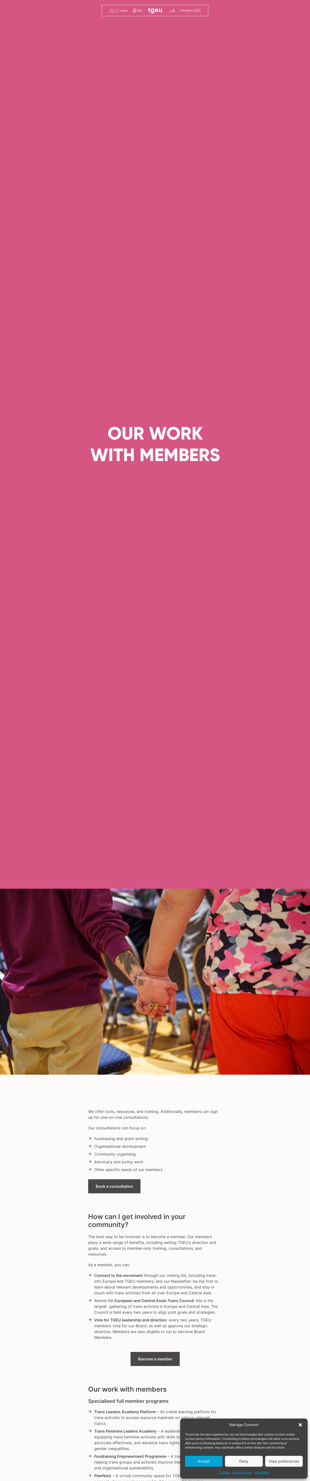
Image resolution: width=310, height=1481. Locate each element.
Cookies (224, 1472)
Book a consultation (114, 1186)
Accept (204, 1461)
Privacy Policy (242, 1472)
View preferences (284, 1461)
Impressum (262, 1472)
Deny (243, 1461)
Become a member (155, 1359)
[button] (300, 1424)
